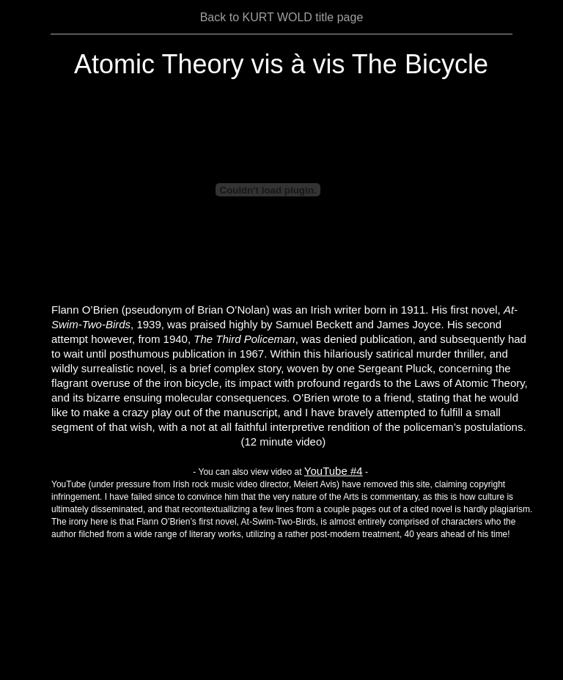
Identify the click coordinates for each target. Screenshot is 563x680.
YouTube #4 (333, 471)
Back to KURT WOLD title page (282, 17)
